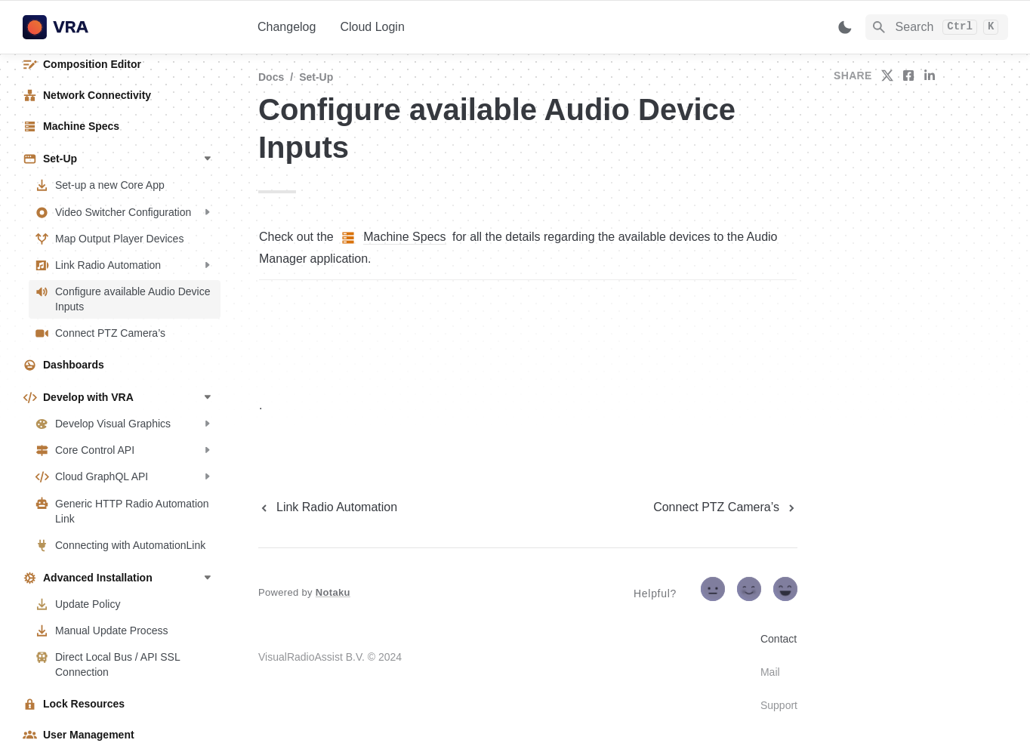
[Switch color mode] (845, 27)
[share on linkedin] (930, 75)
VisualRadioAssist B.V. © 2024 (330, 657)
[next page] (725, 507)
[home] (128, 27)
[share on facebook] (908, 75)
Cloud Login (372, 26)
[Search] (936, 27)
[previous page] (327, 507)
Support (778, 705)
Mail (770, 672)
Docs (271, 77)
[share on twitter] (887, 75)
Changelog (287, 26)
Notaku (333, 592)
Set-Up (316, 77)
